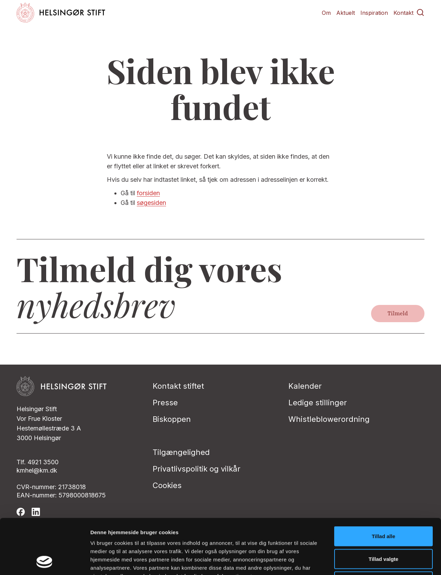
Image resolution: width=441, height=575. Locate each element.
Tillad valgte (383, 507)
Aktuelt (345, 12)
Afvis (383, 530)
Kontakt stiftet (178, 386)
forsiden (148, 193)
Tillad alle (383, 484)
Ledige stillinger (317, 402)
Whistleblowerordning (329, 419)
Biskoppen (172, 419)
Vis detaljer (358, 561)
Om (326, 12)
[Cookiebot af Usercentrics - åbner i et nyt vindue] (44, 561)
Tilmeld (398, 313)
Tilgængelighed (181, 452)
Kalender (305, 386)
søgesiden (151, 202)
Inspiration (374, 12)
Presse (165, 402)
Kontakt (403, 12)
